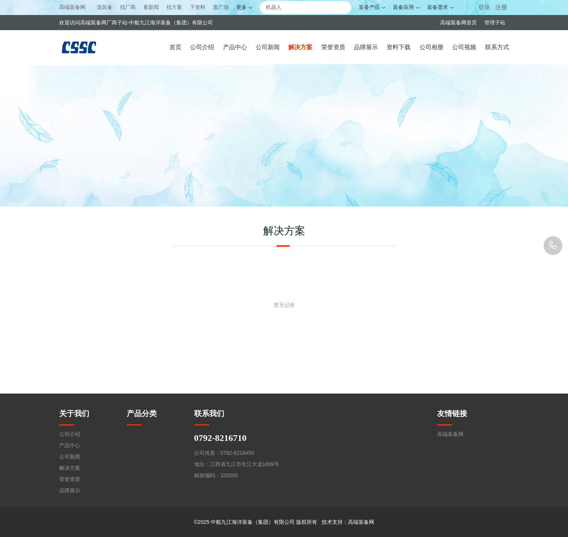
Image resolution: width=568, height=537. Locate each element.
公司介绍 (202, 47)
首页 (175, 47)
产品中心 (235, 47)
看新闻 (151, 7)
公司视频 (464, 47)
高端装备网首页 (458, 23)
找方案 (174, 7)
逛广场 (221, 7)
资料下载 (399, 47)
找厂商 (128, 7)
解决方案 (300, 47)
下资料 (197, 7)
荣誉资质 (333, 47)
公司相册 (432, 47)
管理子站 (494, 23)
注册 (501, 7)
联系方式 (497, 47)
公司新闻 (268, 47)
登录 (485, 7)
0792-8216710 (553, 245)
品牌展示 (366, 47)
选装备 (104, 7)
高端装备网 (72, 7)
